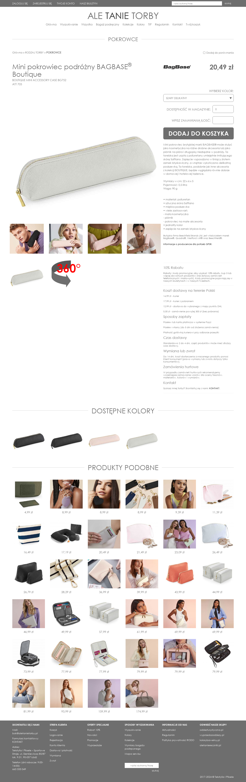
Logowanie (56, 735)
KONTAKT (214, 388)
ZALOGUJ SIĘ (20, 3)
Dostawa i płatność (61, 750)
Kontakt (177, 24)
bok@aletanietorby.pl (25, 733)
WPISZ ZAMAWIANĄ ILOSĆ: (191, 120)
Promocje (92, 740)
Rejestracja (56, 740)
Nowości (92, 735)
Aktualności (169, 729)
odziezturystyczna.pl (211, 729)
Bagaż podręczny (107, 24)
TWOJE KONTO (66, 3)
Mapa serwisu (133, 753)
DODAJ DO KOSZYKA (198, 133)
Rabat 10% (93, 729)
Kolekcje (128, 24)
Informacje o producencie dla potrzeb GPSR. (187, 244)
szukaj (228, 3)
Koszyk (53, 729)
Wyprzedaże (94, 745)
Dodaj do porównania (220, 52)
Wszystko (87, 24)
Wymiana (55, 755)
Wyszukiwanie (69, 24)
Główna (51, 24)
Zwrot (53, 760)
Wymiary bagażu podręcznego (135, 747)
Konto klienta (57, 745)
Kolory (141, 24)
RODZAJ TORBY (34, 52)
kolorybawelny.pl (210, 740)
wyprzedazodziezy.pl (212, 735)
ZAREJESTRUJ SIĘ (42, 3)
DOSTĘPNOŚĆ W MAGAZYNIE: (189, 109)
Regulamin (162, 24)
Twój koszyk (193, 24)
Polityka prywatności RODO (178, 740)
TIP (150, 24)
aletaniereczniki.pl (210, 745)
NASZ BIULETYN (88, 3)
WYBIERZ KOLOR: (221, 91)
